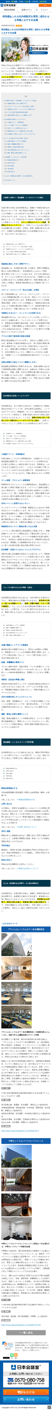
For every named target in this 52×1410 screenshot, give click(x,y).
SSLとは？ (8, 1349)
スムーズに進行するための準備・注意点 (16, 138)
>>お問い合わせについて (27, 827)
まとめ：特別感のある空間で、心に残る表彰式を (19, 176)
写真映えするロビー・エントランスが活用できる (21, 109)
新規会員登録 (9, 10)
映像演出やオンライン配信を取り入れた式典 (20, 131)
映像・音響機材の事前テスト (16, 144)
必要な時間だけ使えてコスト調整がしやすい (20, 115)
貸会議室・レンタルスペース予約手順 (15, 157)
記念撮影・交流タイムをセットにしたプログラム (21, 134)
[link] (8, 1345)
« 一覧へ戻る (26, 1332)
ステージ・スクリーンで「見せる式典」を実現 (21, 106)
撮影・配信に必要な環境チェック (17, 153)
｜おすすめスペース (9, 924)
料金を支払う (11, 171)
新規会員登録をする (13, 160)
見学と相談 (11, 166)
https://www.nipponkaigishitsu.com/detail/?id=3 (20, 1131)
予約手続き (11, 168)
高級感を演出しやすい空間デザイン (18, 103)
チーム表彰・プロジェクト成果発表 (18, 125)
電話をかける (26, 1392)
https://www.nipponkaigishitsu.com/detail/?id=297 (21, 1325)
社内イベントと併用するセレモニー (18, 128)
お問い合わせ (11, 163)
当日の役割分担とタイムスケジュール (18, 150)
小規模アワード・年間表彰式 (16, 122)
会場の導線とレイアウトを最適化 (17, 141)
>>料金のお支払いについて (27, 868)
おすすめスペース (10, 180)
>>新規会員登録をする (26, 800)
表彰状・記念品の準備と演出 (16, 147)
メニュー (44, 10)
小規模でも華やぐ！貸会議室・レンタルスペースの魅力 (20, 100)
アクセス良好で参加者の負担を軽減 (18, 112)
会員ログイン (27, 10)
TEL (42, 5)
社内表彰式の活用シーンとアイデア (15, 119)
